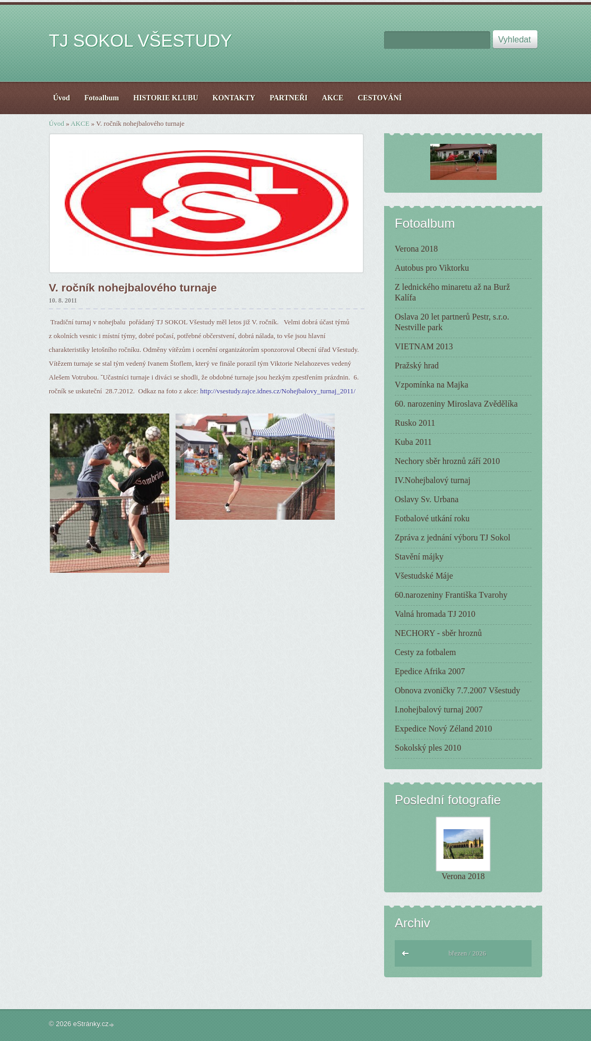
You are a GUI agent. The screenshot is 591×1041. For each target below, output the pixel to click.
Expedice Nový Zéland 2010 (443, 728)
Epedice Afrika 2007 (430, 671)
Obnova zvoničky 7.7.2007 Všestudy (457, 690)
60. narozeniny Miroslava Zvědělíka (456, 403)
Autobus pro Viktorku (432, 267)
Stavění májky (419, 556)
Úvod (56, 123)
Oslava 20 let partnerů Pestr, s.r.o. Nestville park (452, 322)
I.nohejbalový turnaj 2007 (439, 709)
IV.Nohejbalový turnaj (433, 480)
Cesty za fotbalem (425, 652)
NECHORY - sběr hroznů (438, 633)
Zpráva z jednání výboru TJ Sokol (452, 537)
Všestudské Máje (424, 575)
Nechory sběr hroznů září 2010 (447, 461)
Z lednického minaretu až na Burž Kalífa (452, 292)
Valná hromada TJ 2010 (435, 613)
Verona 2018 (416, 248)
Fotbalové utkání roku (432, 518)
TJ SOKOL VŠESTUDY (140, 40)
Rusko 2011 (415, 422)
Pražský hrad (417, 365)
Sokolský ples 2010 (428, 747)
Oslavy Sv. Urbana (426, 499)
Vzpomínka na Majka (431, 384)
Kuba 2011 (413, 441)
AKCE (80, 123)
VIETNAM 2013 (424, 346)
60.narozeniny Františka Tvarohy (451, 594)
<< (406, 952)
